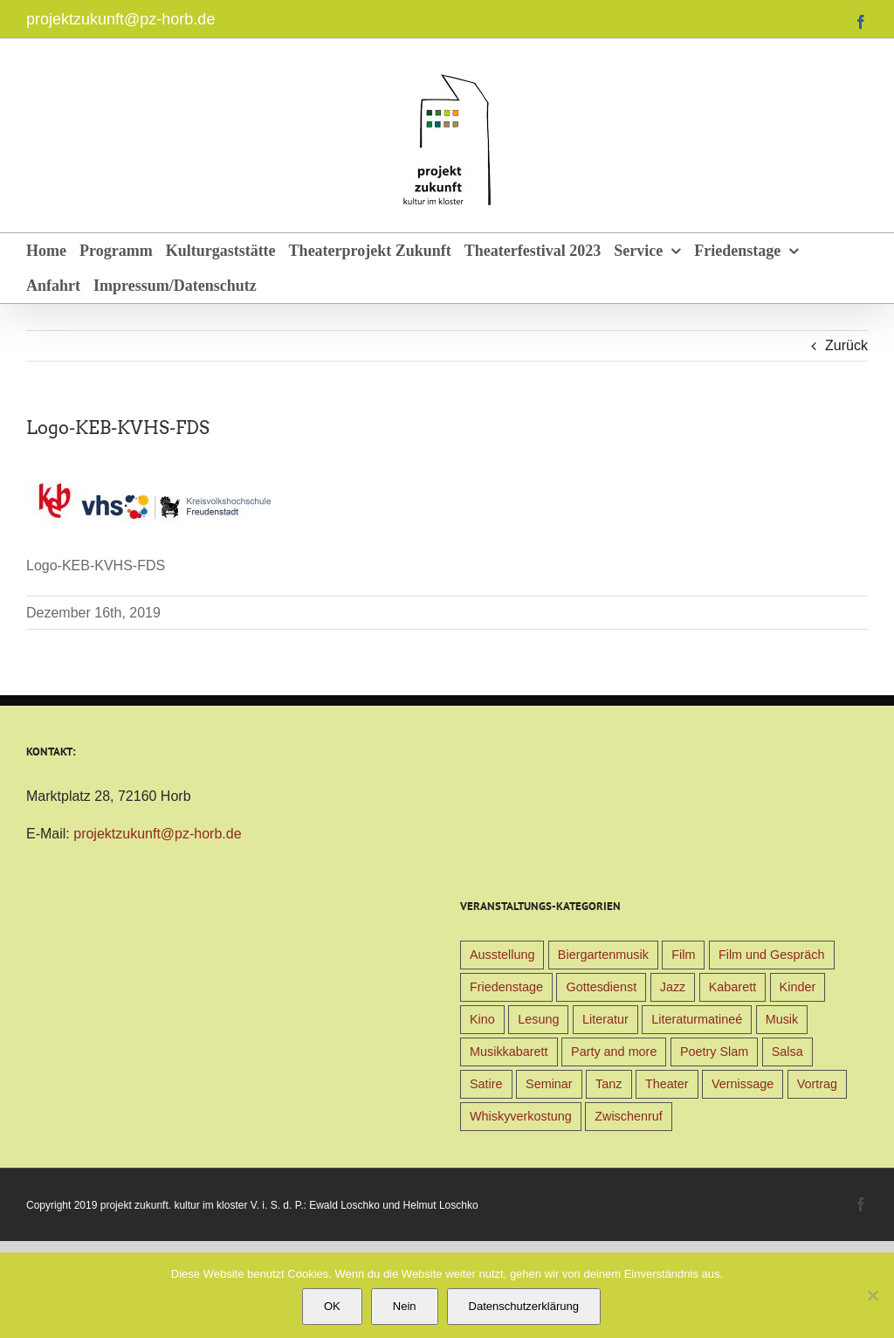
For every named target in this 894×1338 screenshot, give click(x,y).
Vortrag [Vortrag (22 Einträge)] (817, 1084)
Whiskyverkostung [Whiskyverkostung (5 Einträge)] (521, 1116)
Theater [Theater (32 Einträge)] (667, 1084)
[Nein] (872, 1295)
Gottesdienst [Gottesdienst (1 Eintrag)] (601, 987)
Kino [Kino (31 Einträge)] (482, 1019)
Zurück (846, 345)
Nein (404, 1306)
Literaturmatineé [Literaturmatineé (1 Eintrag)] (696, 1019)
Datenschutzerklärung (524, 1306)
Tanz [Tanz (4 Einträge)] (608, 1084)
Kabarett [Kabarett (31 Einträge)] (732, 987)
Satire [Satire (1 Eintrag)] (486, 1084)
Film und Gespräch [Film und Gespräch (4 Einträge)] (772, 955)
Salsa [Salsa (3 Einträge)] (787, 1052)
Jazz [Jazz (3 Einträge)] (673, 987)
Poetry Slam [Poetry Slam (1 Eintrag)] (714, 1052)
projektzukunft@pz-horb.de (120, 19)
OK (332, 1306)
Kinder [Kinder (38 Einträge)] (798, 987)
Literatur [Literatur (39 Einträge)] (605, 1019)
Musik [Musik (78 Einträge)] (782, 1019)
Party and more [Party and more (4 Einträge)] (614, 1052)
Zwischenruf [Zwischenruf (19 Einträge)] (629, 1116)
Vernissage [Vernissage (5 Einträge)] (743, 1084)
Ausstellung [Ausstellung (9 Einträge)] (502, 955)
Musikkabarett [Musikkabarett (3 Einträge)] (509, 1052)
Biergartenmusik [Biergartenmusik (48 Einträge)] (603, 955)
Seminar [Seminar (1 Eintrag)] (549, 1084)
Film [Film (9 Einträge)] (683, 955)
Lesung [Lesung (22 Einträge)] (538, 1019)
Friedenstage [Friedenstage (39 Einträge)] (506, 987)
